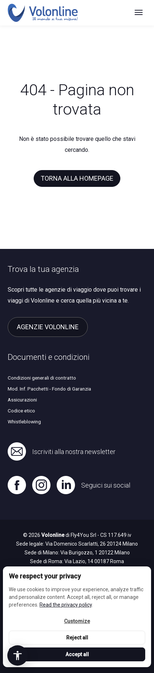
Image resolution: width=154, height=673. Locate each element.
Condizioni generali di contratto (42, 378)
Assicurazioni (22, 400)
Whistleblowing (24, 421)
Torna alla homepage (77, 178)
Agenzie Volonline (48, 327)
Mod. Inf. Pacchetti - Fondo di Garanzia (49, 389)
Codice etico (21, 411)
